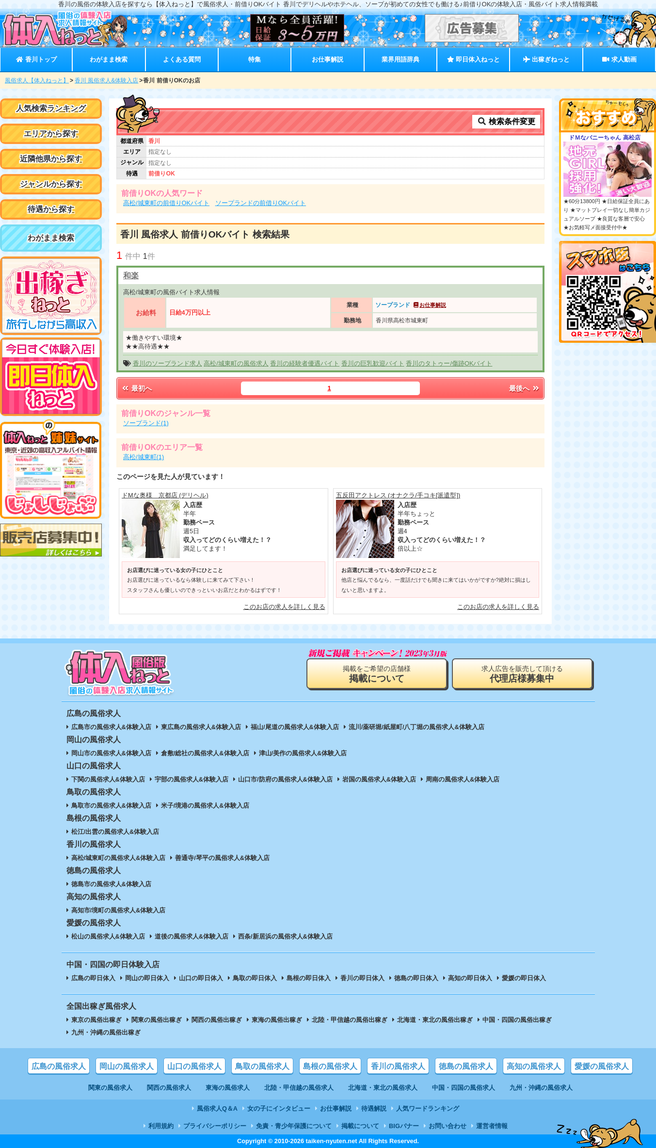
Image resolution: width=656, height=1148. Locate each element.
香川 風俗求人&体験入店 (106, 80)
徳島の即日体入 (416, 978)
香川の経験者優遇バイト (304, 363)
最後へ (524, 388)
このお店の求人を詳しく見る (284, 606)
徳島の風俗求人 (466, 1066)
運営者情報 (492, 1126)
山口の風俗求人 (194, 1066)
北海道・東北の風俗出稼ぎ (435, 1019)
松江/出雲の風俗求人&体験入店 (115, 831)
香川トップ (36, 59)
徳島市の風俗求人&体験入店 (111, 884)
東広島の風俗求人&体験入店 (201, 727)
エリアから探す (51, 133)
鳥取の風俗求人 (262, 1066)
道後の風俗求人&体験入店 (191, 936)
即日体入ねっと (473, 59)
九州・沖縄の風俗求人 (541, 1087)
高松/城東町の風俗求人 (236, 363)
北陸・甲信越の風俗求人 (299, 1087)
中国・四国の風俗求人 (463, 1087)
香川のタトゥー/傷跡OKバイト (449, 363)
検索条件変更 (506, 121)
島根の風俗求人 (330, 1066)
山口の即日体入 (201, 978)
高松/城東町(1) (143, 457)
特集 (254, 59)
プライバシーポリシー (214, 1126)
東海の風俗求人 (228, 1087)
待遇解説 (373, 1108)
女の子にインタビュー (278, 1108)
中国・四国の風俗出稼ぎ (517, 1019)
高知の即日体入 (470, 978)
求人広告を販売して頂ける (522, 674)
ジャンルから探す (51, 184)
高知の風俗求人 (534, 1066)
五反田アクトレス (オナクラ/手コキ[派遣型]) (398, 495)
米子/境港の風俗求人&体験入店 (205, 805)
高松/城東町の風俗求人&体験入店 (118, 857)
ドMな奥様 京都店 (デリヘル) (165, 495)
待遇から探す (51, 209)
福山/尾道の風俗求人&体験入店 (295, 727)
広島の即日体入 (93, 978)
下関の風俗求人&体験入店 (108, 779)
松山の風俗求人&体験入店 (108, 936)
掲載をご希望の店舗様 (377, 674)
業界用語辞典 (400, 59)
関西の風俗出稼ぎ (217, 1019)
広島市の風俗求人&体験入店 (111, 727)
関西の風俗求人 (169, 1087)
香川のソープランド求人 (167, 363)
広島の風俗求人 (59, 1066)
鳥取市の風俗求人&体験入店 (111, 805)
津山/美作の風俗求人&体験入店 (303, 753)
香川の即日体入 (362, 978)
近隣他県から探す (51, 159)
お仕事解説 (327, 59)
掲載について (360, 1126)
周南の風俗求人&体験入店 (462, 779)
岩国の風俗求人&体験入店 (379, 779)
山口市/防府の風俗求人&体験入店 (285, 779)
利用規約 (161, 1126)
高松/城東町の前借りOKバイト (166, 203)
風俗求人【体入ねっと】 (37, 80)
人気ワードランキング (427, 1108)
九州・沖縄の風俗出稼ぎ (106, 1032)
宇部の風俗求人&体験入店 (191, 779)
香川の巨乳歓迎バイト (372, 363)
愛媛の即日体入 (524, 978)
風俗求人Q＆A (217, 1108)
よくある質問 (182, 59)
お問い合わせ (447, 1126)
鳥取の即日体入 (255, 978)
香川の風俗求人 (398, 1066)
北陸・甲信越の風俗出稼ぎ (349, 1019)
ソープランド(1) (146, 423)
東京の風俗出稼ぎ (96, 1019)
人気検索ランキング (51, 108)
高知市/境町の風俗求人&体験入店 (118, 910)
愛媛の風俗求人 (602, 1066)
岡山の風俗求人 (126, 1066)
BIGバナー (404, 1126)
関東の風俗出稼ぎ (156, 1019)
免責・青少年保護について (294, 1126)
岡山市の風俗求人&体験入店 (111, 753)
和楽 (131, 275)
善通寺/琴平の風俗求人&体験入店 (222, 857)
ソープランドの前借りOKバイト (260, 203)
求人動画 (619, 59)
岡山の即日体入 (147, 978)
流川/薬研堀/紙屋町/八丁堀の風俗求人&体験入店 (416, 727)
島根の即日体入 (309, 978)
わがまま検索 (109, 59)
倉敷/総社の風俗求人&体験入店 (205, 753)
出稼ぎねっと (546, 59)
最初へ (136, 388)
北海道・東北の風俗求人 (382, 1087)
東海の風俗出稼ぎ (277, 1019)
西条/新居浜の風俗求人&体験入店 (285, 936)
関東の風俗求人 (110, 1087)
